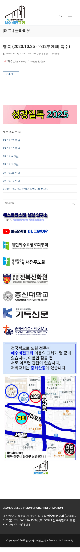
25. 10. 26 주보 (11, 172)
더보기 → (11, 74)
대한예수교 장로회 (14, 515)
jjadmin (9, 53)
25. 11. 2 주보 (11, 164)
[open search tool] (60, 15)
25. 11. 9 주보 (11, 156)
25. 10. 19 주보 (11, 180)
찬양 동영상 (41, 53)
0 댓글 (55, 53)
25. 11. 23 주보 (11, 140)
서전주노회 (33, 515)
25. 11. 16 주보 (11, 148)
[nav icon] (70, 15)
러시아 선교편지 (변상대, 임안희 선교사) (26, 188)
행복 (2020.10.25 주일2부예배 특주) (36, 46)
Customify (67, 540)
